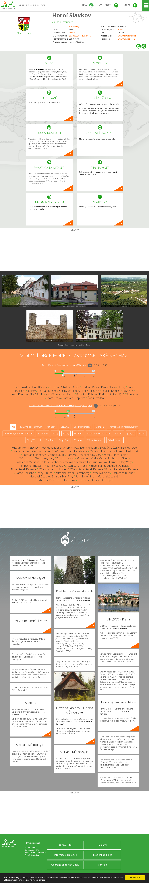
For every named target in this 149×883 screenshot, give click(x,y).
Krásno (52, 391)
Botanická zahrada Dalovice (121, 469)
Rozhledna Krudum (86, 447)
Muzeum (78, 440)
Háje (113, 387)
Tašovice (68, 398)
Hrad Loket (131, 451)
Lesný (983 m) (44, 473)
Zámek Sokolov (56, 465)
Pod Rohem (90, 394)
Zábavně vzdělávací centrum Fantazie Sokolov (79, 462)
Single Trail (64, 440)
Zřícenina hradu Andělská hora (109, 465)
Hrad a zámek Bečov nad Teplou (31, 451)
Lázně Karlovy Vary (120, 462)
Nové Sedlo (36, 394)
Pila (78, 394)
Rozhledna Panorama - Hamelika (56, 480)
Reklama (102, 845)
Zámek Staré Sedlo (115, 455)
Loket (85, 391)
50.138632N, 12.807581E (80, 35)
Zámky (66, 433)
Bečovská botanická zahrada (71, 451)
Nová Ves (127, 391)
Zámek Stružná (25, 473)
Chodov (54, 387)
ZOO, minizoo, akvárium (31, 426)
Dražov (86, 387)
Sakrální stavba (115, 440)
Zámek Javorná (65, 458)
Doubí (75, 387)
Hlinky (121, 387)
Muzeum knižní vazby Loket (106, 451)
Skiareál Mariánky (62, 476)
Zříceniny (78, 433)
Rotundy (118, 433)
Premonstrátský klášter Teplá (95, 480)
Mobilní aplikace (102, 854)
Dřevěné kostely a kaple (98, 433)
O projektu (65, 845)
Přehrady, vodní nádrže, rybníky (123, 426)
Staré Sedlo (54, 398)
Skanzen (100, 426)
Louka (105, 391)
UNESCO (65, 426)
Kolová (42, 391)
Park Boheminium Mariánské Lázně (96, 476)
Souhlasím (135, 877)
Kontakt (102, 864)
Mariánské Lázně (40, 476)
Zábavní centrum (95, 440)
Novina (70, 394)
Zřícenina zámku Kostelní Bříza (56, 469)
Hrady (55, 433)
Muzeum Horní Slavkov (24, 447)
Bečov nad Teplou (25, 387)
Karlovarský (74, 26)
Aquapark (51, 426)
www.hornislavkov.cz (127, 35)
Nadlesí (115, 391)
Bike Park (50, 440)
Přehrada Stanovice (34, 455)
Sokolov (72, 32)
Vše (13, 426)
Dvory (95, 387)
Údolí (90, 398)
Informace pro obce (65, 854)
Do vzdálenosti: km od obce (64, 365)
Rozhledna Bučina (122, 473)
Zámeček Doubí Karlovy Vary (84, 455)
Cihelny (65, 387)
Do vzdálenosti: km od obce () (60, 405)
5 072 (120, 29)
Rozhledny (43, 433)
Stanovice (132, 394)
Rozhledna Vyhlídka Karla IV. (33, 462)
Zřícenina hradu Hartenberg (72, 473)
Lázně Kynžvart (101, 473)
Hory (130, 387)
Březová (43, 387)
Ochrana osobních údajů (65, 864)
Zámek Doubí (56, 455)
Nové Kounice (19, 394)
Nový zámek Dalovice (23, 469)
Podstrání (105, 394)
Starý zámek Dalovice (90, 469)
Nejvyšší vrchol (34, 440)
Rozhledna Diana (118, 458)
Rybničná (118, 394)
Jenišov (32, 391)
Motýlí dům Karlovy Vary (91, 458)
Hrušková (19, 391)
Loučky (95, 391)
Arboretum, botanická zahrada (18, 433)
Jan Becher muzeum (32, 465)
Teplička (80, 398)
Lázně (142, 433)
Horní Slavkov (71, 15)
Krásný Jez (65, 391)
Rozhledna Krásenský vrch (56, 447)
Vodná (100, 398)
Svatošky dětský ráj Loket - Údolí (119, 447)
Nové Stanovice (55, 394)
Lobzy (76, 391)
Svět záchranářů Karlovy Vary (36, 458)
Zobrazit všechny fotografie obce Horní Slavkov (74, 345)
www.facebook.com (126, 39)
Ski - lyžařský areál (82, 426)
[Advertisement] (74, 251)
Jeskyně (130, 433)
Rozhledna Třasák (77, 465)
